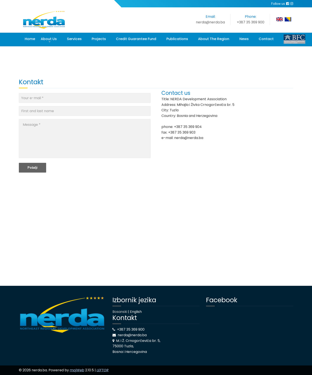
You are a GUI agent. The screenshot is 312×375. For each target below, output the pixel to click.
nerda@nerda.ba (210, 22)
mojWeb (77, 370)
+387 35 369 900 (250, 22)
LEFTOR (103, 370)
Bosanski (119, 311)
